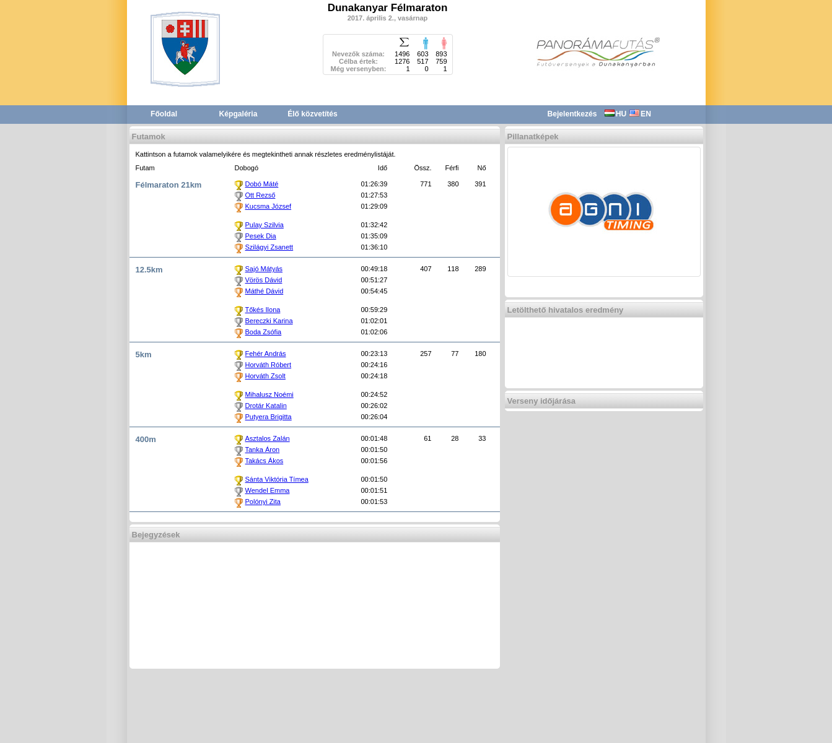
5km (144, 354)
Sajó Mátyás (264, 268)
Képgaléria (238, 114)
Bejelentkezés (572, 114)
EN (640, 114)
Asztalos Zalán (267, 438)
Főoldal (164, 114)
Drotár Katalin (266, 405)
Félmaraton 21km (169, 184)
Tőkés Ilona (263, 309)
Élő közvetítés (312, 114)
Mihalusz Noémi (269, 394)
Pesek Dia (260, 236)
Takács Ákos (264, 460)
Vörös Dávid (263, 280)
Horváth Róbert (268, 364)
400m (146, 439)
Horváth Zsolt (265, 376)
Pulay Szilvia (264, 224)
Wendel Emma (267, 490)
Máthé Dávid (264, 291)
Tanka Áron (262, 449)
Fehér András (265, 353)
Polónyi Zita (263, 501)
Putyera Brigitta (268, 416)
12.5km (149, 269)
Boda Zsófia (263, 332)
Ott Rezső (260, 195)
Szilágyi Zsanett (269, 247)
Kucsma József (268, 206)
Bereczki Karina (269, 320)
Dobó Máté (262, 184)
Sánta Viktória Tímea (277, 479)
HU (615, 114)
